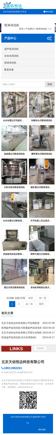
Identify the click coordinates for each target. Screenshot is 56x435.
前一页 (42, 298)
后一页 (29, 304)
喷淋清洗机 (41, 29)
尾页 (41, 304)
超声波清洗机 (11, 49)
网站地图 (49, 12)
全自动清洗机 (11, 56)
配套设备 (9, 69)
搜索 (49, 84)
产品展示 (30, 29)
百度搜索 (40, 348)
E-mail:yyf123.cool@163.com (16, 372)
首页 (21, 29)
